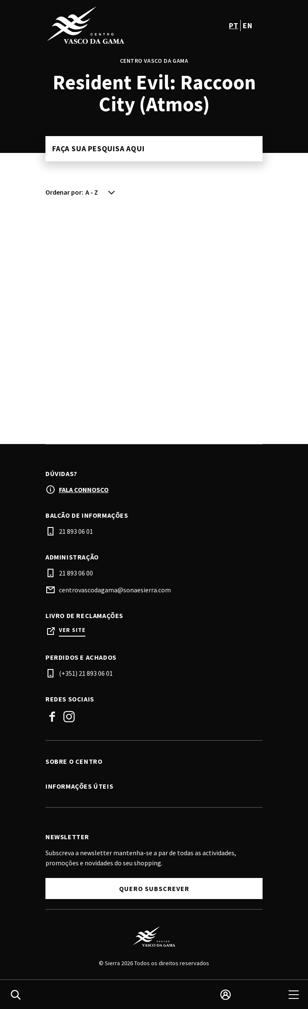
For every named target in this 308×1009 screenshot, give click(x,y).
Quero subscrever (154, 888)
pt (233, 25)
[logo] (100, 25)
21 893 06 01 (76, 531)
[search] (15, 994)
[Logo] (154, 936)
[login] (225, 994)
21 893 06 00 (76, 573)
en (247, 25)
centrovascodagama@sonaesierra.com (115, 590)
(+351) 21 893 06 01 (86, 673)
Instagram (69, 716)
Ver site (72, 630)
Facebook (52, 716)
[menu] (294, 994)
